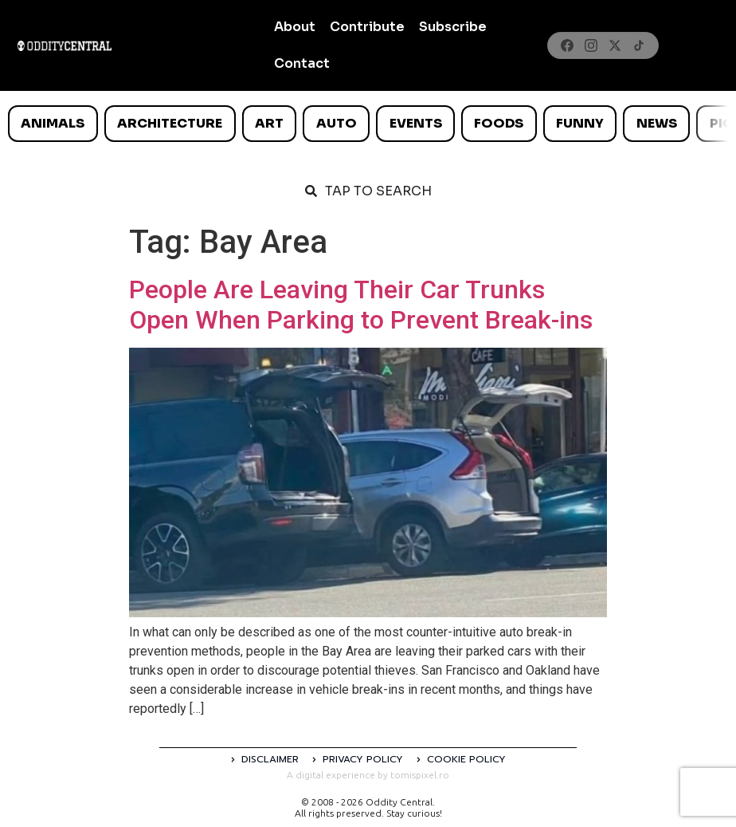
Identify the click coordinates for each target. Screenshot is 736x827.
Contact (302, 63)
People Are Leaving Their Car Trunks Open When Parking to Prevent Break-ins (361, 304)
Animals (52, 123)
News (656, 123)
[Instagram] (591, 45)
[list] (368, 123)
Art (269, 123)
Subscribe (453, 26)
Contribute (367, 26)
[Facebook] (567, 45)
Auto (336, 123)
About (294, 26)
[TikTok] (638, 45)
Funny (580, 123)
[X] (615, 45)
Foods (498, 123)
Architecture (169, 123)
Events (416, 123)
